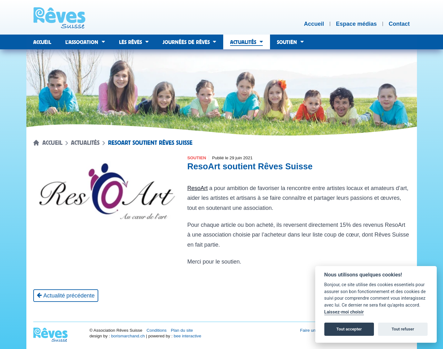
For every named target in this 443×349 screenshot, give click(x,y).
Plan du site (182, 330)
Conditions (157, 330)
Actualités (85, 143)
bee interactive (187, 336)
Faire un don (312, 330)
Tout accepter (349, 329)
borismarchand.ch (128, 336)
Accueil (52, 143)
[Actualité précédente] (65, 295)
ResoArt (197, 188)
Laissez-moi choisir (344, 312)
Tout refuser (403, 329)
